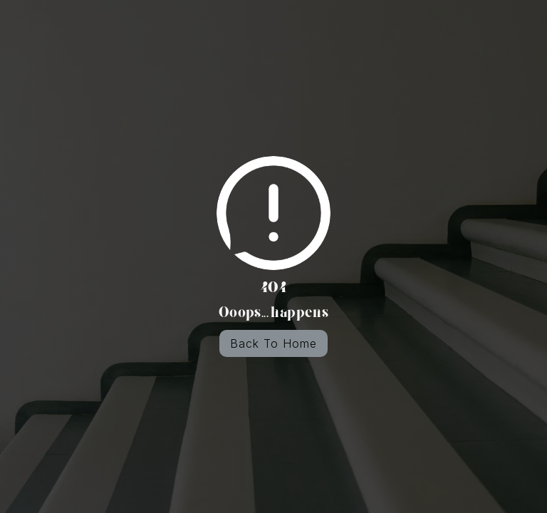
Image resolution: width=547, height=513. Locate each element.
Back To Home (273, 343)
